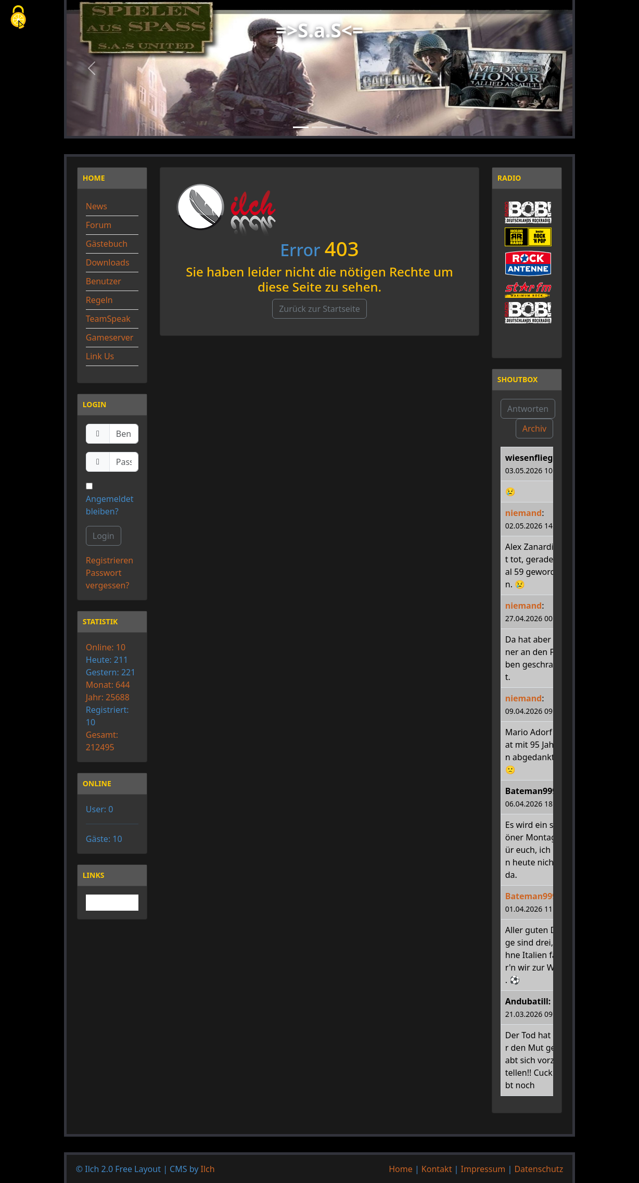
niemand (523, 513)
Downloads (108, 262)
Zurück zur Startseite (319, 308)
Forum (98, 225)
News (96, 206)
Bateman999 (531, 896)
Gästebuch (106, 243)
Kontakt (436, 1169)
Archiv (534, 428)
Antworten (527, 408)
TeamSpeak (108, 318)
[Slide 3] (338, 127)
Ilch (208, 1169)
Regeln (99, 300)
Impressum (483, 1169)
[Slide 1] (301, 127)
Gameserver (110, 337)
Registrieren (109, 560)
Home (401, 1169)
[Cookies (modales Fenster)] (18, 18)
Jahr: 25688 (108, 697)
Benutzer (103, 281)
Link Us (100, 356)
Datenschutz (538, 1169)
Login (103, 536)
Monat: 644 (108, 684)
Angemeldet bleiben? (110, 500)
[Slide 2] (319, 127)
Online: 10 (105, 647)
